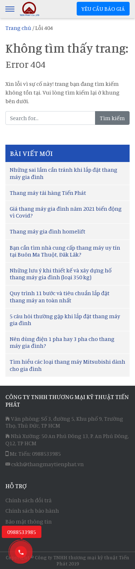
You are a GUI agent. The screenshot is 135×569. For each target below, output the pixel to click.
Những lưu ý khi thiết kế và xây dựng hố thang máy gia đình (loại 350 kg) (61, 274)
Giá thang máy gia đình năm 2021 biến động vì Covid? (66, 212)
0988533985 (46, 453)
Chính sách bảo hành (32, 510)
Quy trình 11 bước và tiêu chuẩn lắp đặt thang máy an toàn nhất (59, 296)
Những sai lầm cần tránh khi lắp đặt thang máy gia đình (63, 173)
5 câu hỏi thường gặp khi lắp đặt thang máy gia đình (65, 319)
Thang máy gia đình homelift (47, 231)
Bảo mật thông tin (28, 521)
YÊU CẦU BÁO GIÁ (103, 8)
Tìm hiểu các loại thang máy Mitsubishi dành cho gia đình (67, 365)
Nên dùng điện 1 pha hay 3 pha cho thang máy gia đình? (62, 342)
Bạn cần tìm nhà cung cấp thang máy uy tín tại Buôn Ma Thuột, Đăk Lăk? (65, 251)
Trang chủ (18, 27)
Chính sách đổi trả (28, 500)
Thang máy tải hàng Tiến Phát (48, 192)
